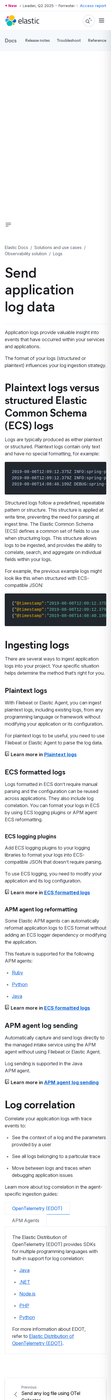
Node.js (27, 1294)
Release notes (37, 40)
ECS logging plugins (30, 836)
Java (17, 996)
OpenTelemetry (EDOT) (37, 1208)
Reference (97, 40)
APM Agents (25, 1220)
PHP (24, 1305)
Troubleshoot (69, 40)
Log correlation (40, 1104)
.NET (24, 1282)
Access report (93, 5)
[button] (8, 224)
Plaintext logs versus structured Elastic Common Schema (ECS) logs (52, 406)
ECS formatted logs (35, 771)
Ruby (17, 973)
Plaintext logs (26, 690)
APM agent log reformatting (41, 909)
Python (20, 984)
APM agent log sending (41, 1025)
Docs (11, 40)
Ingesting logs (37, 644)
